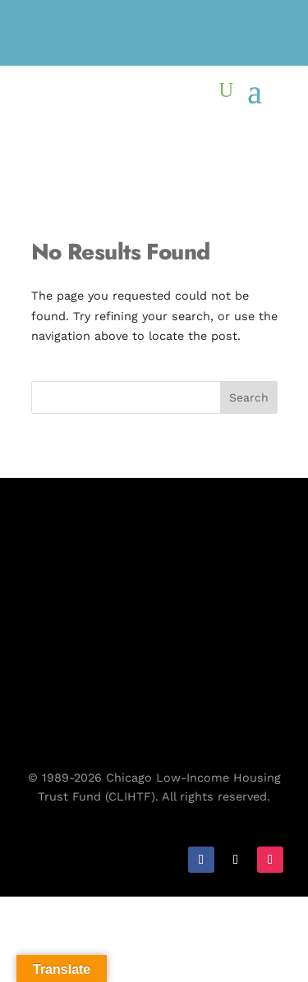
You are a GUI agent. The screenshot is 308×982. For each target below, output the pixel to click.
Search (249, 397)
